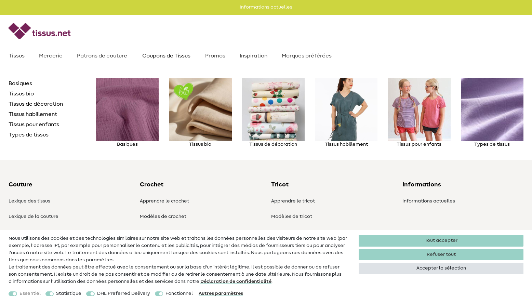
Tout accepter (441, 240)
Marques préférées (307, 55)
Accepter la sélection (441, 268)
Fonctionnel (179, 293)
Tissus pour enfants (34, 124)
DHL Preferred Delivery (123, 293)
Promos (215, 55)
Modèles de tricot (291, 216)
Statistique (68, 293)
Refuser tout (441, 254)
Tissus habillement (33, 114)
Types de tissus (29, 134)
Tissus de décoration (36, 104)
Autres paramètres (221, 293)
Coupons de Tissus (166, 55)
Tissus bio (21, 93)
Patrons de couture (102, 55)
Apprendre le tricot (293, 201)
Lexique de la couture (33, 216)
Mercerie (51, 55)
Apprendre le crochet (164, 201)
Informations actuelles (428, 201)
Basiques (20, 83)
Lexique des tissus (29, 201)
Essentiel (30, 293)
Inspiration (253, 55)
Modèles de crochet (163, 216)
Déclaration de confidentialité (235, 281)
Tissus (17, 55)
